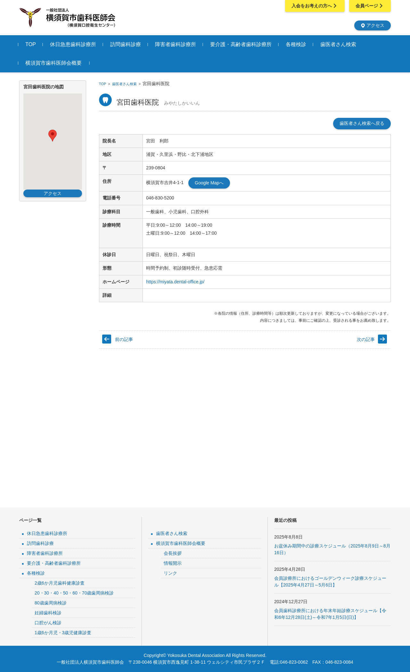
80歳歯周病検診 (51, 602)
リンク (170, 573)
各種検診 (297, 44)
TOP (31, 44)
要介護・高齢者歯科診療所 (242, 44)
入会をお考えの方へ (314, 6)
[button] (52, 136)
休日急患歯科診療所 (74, 44)
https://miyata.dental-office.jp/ (175, 281)
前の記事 (124, 339)
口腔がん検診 (48, 622)
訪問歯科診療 (126, 44)
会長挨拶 (173, 553)
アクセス (372, 25)
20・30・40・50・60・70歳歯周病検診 (74, 592)
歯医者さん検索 (339, 44)
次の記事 (366, 339)
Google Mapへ (209, 182)
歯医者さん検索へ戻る (362, 123)
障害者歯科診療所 (176, 44)
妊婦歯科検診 (48, 612)
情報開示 (173, 563)
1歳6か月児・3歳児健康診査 (63, 632)
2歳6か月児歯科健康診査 (60, 583)
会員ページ (370, 6)
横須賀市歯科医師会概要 (54, 63)
